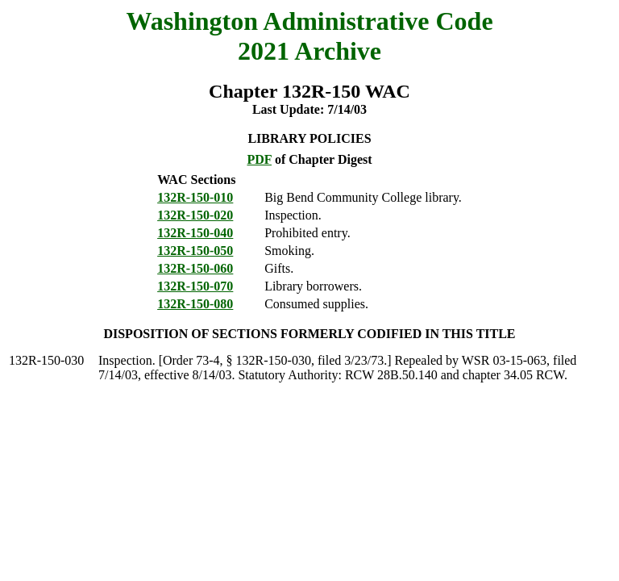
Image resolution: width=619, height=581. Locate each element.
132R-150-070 (195, 286)
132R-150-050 (195, 250)
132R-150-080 (195, 304)
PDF (259, 159)
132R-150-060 (195, 268)
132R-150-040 (195, 233)
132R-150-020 (195, 215)
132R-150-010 (195, 197)
